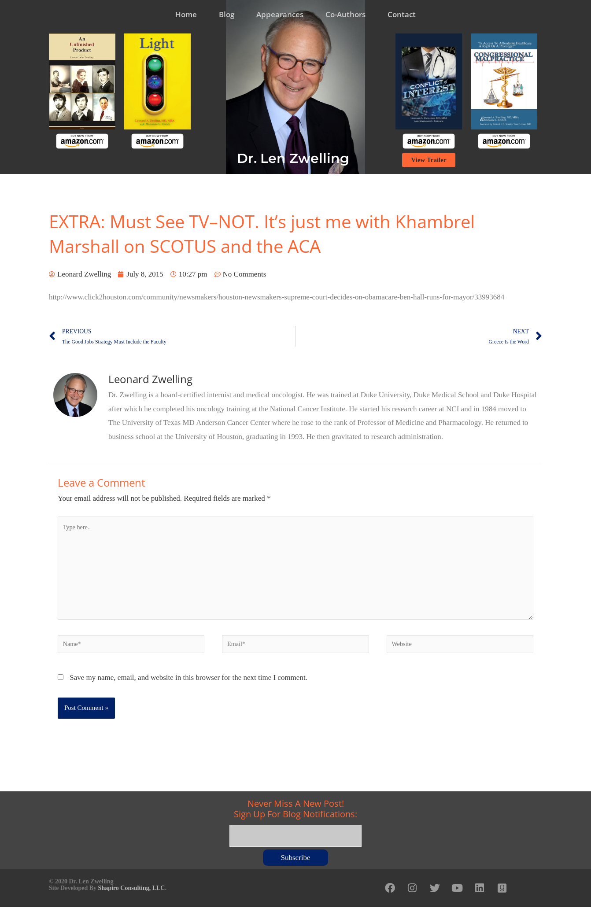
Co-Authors (345, 14)
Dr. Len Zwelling (293, 158)
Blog (226, 14)
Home (186, 14)
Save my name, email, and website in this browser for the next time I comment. (188, 683)
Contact (402, 14)
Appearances (279, 14)
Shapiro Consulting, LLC (131, 891)
